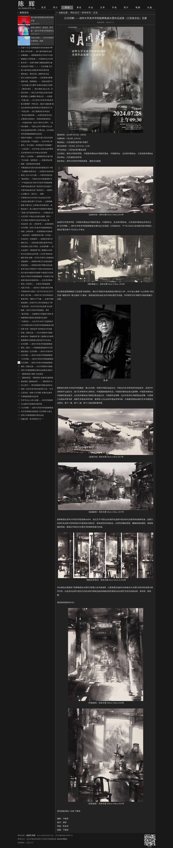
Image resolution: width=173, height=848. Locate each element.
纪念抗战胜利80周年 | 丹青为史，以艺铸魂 (37, 130)
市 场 (114, 7)
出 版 (149, 7)
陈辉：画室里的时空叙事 (30, 164)
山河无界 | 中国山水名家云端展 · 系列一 (36, 216)
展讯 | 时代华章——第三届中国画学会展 (36, 51)
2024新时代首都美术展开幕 (31, 404)
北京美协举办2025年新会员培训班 (34, 153)
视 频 (138, 7)
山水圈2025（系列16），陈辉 (32, 194)
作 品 (90, 7)
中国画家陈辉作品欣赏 (29, 396)
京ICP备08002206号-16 (64, 835)
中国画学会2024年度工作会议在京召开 (36, 198)
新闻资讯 (86, 12)
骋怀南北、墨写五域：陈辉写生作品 (35, 74)
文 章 (102, 7)
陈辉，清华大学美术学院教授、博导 (35, 310)
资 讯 (67, 7)
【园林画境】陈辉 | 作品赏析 (32, 374)
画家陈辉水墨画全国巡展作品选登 (34, 318)
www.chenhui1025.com (45, 835)
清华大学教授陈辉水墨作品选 (32, 415)
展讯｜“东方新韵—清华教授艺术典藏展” (36, 145)
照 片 (126, 7)
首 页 (43, 7)
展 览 (79, 7)
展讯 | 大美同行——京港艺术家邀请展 (35, 284)
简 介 (55, 7)
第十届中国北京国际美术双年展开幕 (35, 70)
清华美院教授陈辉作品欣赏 (31, 134)
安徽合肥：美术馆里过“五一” (32, 419)
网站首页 (74, 12)
